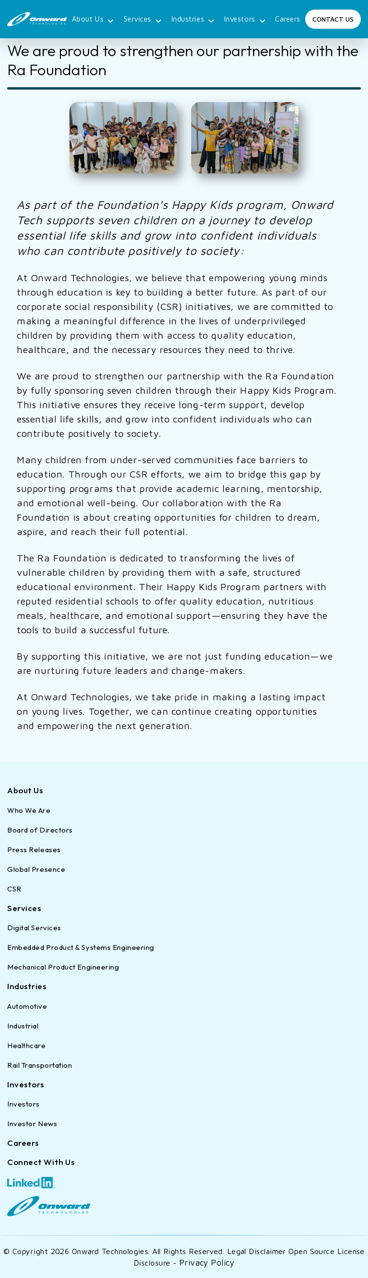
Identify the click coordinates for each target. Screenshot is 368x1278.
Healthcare (26, 1045)
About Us (93, 20)
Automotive (27, 1006)
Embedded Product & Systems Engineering (80, 947)
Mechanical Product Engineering (63, 966)
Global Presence (36, 869)
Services (143, 20)
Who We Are (29, 810)
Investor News (32, 1123)
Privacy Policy (206, 1262)
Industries (193, 20)
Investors (245, 20)
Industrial (23, 1025)
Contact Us (333, 19)
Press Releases (34, 849)
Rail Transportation (39, 1065)
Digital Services (34, 927)
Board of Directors (40, 829)
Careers (287, 19)
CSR (14, 888)
